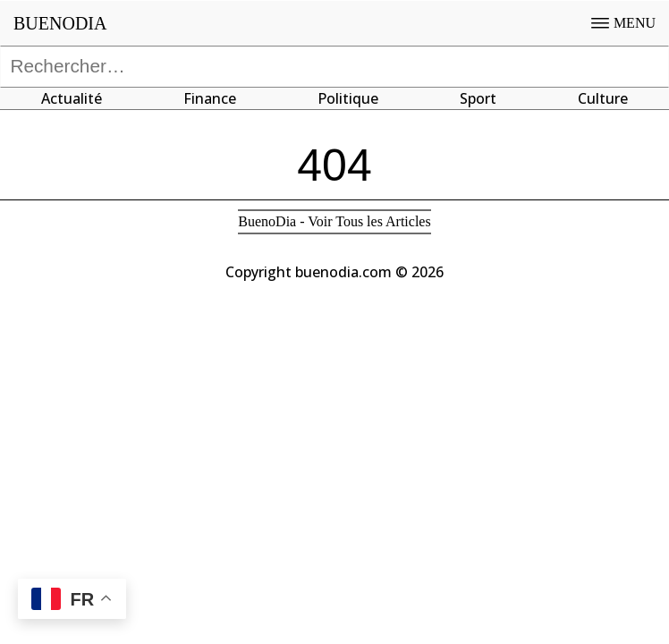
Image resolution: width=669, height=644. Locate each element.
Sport (478, 98)
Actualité (71, 98)
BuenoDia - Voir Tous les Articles (334, 221)
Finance (209, 98)
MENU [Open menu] (623, 22)
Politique (348, 98)
